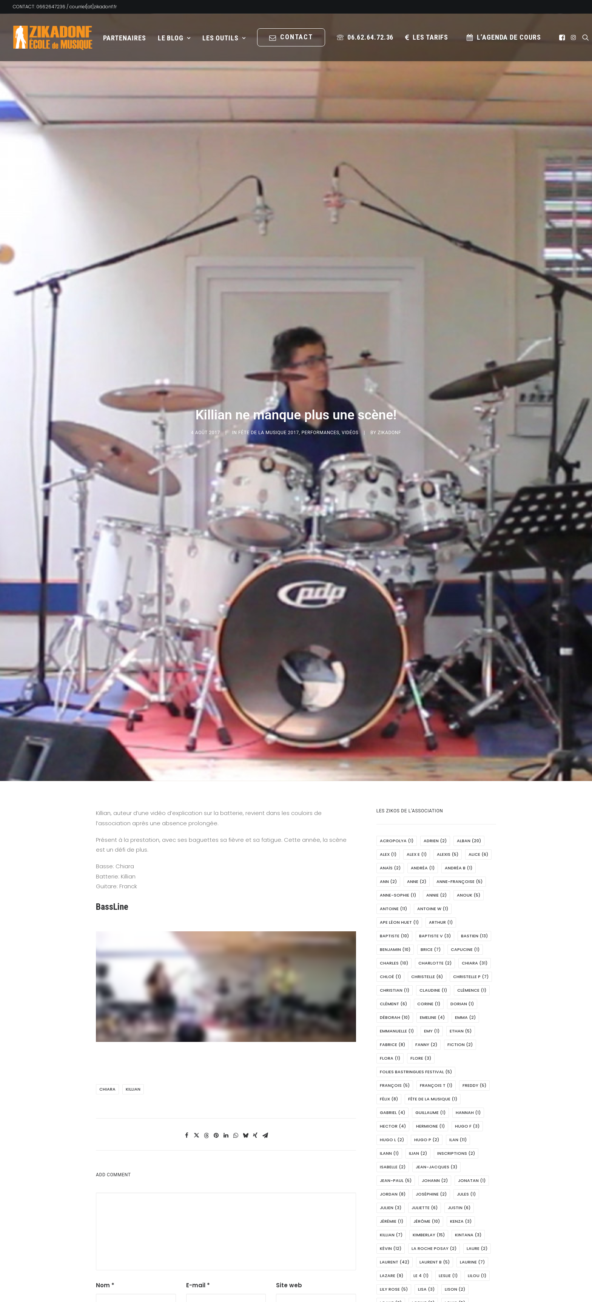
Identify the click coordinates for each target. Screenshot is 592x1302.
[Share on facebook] (186, 1004)
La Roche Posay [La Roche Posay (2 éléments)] (434, 1117)
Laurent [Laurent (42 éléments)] (394, 1131)
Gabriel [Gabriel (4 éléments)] (392, 981)
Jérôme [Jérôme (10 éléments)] (426, 1090)
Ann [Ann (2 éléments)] (388, 750)
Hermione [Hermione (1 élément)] (430, 995)
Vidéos (350, 367)
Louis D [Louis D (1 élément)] (441, 1185)
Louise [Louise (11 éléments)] (474, 1185)
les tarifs (430, 37)
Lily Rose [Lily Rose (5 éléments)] (394, 1158)
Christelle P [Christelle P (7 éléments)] (471, 845)
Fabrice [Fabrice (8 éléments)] (392, 913)
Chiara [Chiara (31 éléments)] (474, 832)
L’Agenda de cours (509, 37)
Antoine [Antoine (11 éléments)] (393, 777)
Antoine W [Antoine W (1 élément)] (432, 777)
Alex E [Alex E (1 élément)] (417, 723)
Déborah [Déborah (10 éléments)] (395, 886)
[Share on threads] (206, 1004)
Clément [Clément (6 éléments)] (393, 872)
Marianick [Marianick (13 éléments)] (466, 1253)
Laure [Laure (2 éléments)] (477, 1117)
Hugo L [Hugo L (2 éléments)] (392, 1008)
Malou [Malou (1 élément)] (463, 1239)
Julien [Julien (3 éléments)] (390, 1076)
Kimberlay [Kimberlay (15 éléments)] (429, 1103)
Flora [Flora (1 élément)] (390, 927)
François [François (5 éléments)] (395, 954)
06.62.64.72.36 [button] (370, 37)
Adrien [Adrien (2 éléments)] (435, 709)
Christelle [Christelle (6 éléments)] (427, 845)
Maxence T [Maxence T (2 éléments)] (396, 1294)
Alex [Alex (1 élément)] (388, 723)
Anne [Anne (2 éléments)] (416, 750)
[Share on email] (265, 1004)
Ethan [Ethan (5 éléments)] (461, 900)
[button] (562, 37)
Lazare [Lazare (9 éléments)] (391, 1144)
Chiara (107, 958)
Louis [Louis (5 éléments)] (455, 1171)
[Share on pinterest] (215, 1004)
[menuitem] (124, 38)
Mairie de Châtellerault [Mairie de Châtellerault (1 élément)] (410, 1239)
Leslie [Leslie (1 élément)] (448, 1144)
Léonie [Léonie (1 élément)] (421, 1226)
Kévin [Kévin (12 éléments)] (390, 1117)
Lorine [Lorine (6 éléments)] (423, 1171)
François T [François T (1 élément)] (436, 954)
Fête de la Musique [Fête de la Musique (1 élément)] (432, 968)
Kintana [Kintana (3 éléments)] (468, 1103)
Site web (289, 1154)
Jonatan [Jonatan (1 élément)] (472, 1049)
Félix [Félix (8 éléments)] (389, 968)
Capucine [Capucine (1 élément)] (465, 818)
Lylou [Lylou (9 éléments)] (390, 1212)
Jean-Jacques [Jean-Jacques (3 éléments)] (436, 1035)
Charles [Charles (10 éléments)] (394, 832)
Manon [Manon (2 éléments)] (392, 1253)
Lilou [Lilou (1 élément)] (477, 1144)
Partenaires (124, 38)
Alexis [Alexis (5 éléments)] (447, 723)
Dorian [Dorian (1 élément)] (462, 872)
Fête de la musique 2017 (268, 367)
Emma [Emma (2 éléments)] (465, 886)
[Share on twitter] (196, 1004)
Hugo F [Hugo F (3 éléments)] (467, 995)
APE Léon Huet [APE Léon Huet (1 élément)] (399, 791)
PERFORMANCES (320, 367)
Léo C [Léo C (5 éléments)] (390, 1226)
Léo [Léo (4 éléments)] (472, 1212)
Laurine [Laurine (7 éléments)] (472, 1131)
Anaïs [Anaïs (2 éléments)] (390, 736)
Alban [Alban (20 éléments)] (469, 709)
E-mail (198, 1154)
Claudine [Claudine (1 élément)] (433, 859)
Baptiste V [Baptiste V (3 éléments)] (435, 804)
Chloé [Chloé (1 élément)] (390, 845)
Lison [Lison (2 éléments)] (455, 1158)
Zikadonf (389, 367)
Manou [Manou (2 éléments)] (427, 1253)
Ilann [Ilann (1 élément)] (389, 1022)
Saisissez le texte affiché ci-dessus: (306, 1204)
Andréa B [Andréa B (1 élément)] (458, 736)
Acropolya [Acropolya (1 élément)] (396, 709)
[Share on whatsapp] (235, 1004)
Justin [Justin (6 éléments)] (459, 1076)
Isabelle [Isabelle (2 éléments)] (392, 1035)
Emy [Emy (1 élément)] (431, 900)
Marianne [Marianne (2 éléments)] (395, 1266)
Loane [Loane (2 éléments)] (391, 1171)
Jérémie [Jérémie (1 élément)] (391, 1090)
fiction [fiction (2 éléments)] (460, 913)
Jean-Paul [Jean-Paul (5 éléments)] (396, 1049)
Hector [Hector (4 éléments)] (393, 995)
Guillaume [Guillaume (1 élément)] (430, 981)
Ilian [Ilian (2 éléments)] (418, 1022)
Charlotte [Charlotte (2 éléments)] (435, 832)
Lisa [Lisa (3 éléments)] (426, 1158)
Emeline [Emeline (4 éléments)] (432, 886)
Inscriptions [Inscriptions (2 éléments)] (456, 1022)
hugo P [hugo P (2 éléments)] (426, 1008)
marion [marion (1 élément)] (392, 1280)
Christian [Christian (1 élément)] (394, 859)
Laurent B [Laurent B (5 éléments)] (434, 1131)
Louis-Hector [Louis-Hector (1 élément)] (399, 1185)
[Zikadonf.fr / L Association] (53, 37)
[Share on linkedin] (225, 1004)
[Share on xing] (255, 1004)
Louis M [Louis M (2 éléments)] (392, 1199)
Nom (105, 1154)
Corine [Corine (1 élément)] (428, 872)
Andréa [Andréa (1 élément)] (423, 736)
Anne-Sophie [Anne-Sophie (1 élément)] (398, 764)
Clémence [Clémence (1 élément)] (471, 859)
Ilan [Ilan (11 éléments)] (458, 1008)
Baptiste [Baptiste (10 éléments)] (394, 804)
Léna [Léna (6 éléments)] (444, 1212)
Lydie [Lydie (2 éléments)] (456, 1199)
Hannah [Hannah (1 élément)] (468, 981)
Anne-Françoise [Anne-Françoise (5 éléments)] (459, 750)
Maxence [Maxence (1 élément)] (463, 1280)
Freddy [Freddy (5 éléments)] (474, 954)
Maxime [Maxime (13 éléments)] (435, 1294)
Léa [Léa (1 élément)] (418, 1212)
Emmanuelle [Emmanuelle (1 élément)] (397, 900)
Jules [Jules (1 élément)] (466, 1063)
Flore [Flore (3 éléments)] (420, 927)
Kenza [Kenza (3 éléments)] (461, 1090)
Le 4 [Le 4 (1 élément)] (421, 1144)
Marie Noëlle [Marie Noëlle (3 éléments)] (438, 1266)
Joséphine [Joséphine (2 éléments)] (431, 1063)
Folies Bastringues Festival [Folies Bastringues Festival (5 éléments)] (416, 940)
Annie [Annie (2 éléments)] (436, 764)
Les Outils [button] (224, 38)
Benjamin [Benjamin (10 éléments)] (395, 818)
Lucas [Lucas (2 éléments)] (426, 1199)
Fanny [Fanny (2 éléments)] (426, 913)
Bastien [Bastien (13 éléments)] (474, 804)
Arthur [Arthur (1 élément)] (441, 791)
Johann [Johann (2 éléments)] (435, 1049)
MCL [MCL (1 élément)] (466, 1294)
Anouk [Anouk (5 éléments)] (468, 764)
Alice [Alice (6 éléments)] (478, 723)
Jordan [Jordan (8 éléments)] (392, 1063)
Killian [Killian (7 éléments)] (391, 1103)
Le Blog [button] (174, 38)
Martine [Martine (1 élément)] (426, 1280)
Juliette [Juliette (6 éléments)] (425, 1076)
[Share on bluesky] (245, 1004)
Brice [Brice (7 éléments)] (431, 818)
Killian (133, 958)
